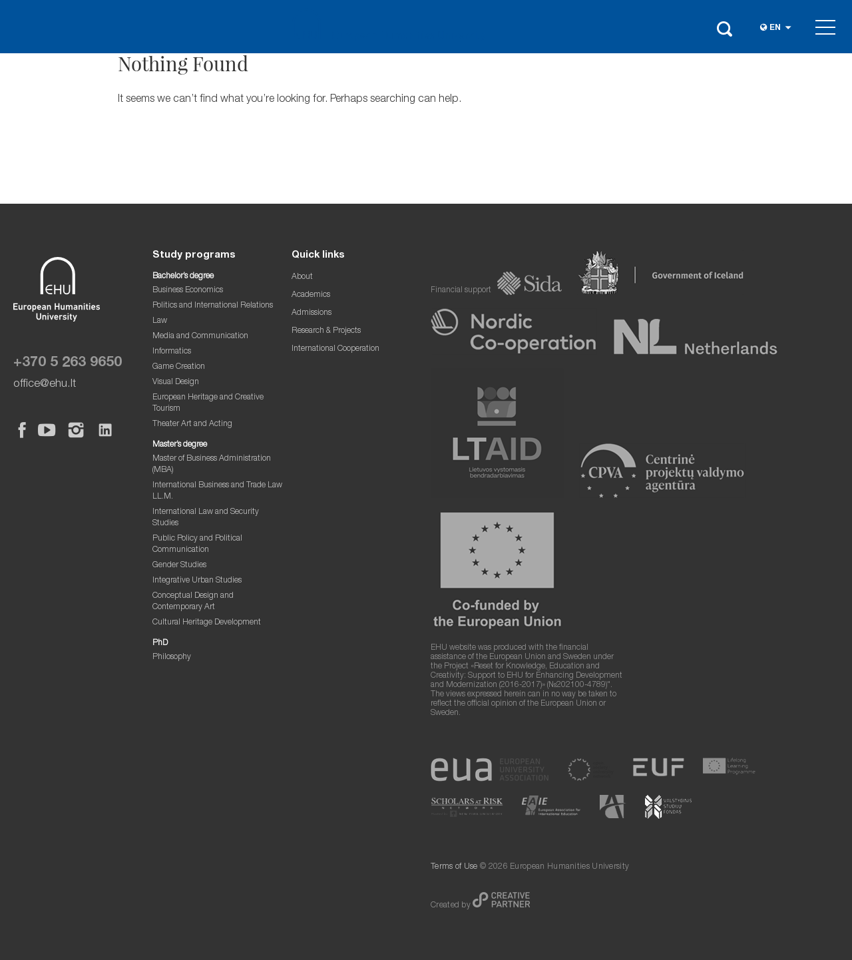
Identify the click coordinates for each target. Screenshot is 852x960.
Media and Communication (200, 336)
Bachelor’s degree (183, 276)
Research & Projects (326, 331)
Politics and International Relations (212, 306)
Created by (452, 905)
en (775, 28)
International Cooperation (335, 349)
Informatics (171, 352)
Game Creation (178, 367)
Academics (311, 295)
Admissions (311, 313)
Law (159, 321)
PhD (160, 643)
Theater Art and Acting (192, 424)
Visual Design (175, 382)
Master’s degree (179, 445)
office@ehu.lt (44, 384)
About (302, 277)
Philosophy (171, 657)
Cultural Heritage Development (206, 622)
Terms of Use (454, 867)
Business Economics (187, 290)
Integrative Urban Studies (197, 581)
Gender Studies (179, 565)
